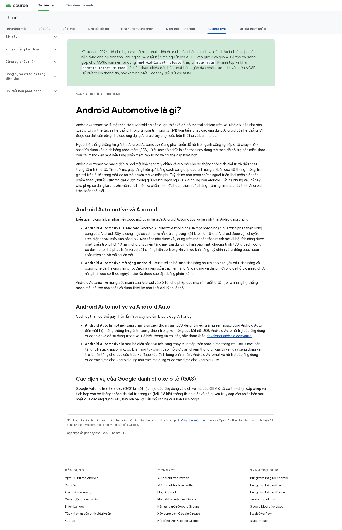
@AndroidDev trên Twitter (175, 485)
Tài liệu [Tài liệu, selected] (43, 5)
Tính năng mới (15, 29)
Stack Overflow (261, 514)
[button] (26, 36)
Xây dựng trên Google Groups (178, 514)
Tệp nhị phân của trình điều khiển (88, 514)
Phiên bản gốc (75, 506)
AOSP (80, 94)
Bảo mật (69, 29)
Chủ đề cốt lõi (98, 29)
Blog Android (166, 492)
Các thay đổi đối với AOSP (170, 73)
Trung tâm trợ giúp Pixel (266, 485)
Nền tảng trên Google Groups (178, 506)
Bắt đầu (44, 29)
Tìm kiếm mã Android (82, 5)
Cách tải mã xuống (78, 492)
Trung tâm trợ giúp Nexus (267, 492)
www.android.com (263, 499)
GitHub (70, 521)
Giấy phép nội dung (194, 420)
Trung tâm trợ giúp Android (269, 478)
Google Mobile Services (266, 506)
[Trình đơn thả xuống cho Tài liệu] (55, 5)
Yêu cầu (70, 485)
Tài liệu (12, 18)
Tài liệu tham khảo (252, 29)
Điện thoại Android (180, 29)
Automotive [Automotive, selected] (216, 29)
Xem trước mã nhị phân (81, 499)
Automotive (112, 94)
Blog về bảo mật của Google (177, 499)
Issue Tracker (259, 521)
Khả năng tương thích (137, 29)
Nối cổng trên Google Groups (178, 521)
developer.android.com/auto (229, 336)
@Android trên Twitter (173, 478)
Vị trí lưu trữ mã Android (82, 478)
